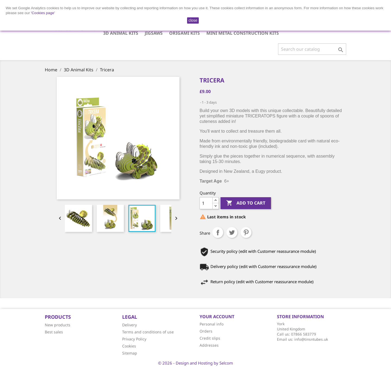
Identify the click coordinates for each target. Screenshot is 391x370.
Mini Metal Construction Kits (242, 33)
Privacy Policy (134, 339)
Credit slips (210, 338)
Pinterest (246, 232)
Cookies (129, 346)
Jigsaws (154, 33)
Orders (206, 331)
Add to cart (245, 203)
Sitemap (129, 353)
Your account (217, 317)
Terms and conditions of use (148, 331)
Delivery (129, 324)
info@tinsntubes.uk (311, 339)
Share (217, 232)
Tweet (231, 232)
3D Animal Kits (120, 33)
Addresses (209, 345)
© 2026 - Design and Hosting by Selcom (195, 363)
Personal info (211, 324)
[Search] (312, 49)
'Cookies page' (43, 13)
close (192, 20)
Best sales (54, 331)
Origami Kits (184, 33)
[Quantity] (206, 203)
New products (57, 324)
